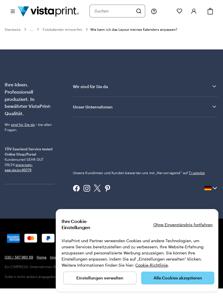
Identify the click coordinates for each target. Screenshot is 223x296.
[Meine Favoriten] (179, 11)
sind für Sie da (23, 124)
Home (41, 265)
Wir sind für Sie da (145, 86)
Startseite (13, 29)
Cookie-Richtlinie (151, 265)
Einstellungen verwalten (99, 277)
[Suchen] (139, 11)
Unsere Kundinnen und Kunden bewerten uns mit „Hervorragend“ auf (139, 173)
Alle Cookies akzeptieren (178, 277)
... (31, 29)
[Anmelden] (194, 11)
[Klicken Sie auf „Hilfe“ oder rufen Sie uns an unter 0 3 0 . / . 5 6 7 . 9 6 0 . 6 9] (154, 11)
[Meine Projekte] (167, 11)
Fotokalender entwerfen (62, 29)
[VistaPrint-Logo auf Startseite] (48, 11)
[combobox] (113, 11)
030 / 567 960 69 (19, 265)
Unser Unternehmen (145, 107)
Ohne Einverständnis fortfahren (183, 224)
